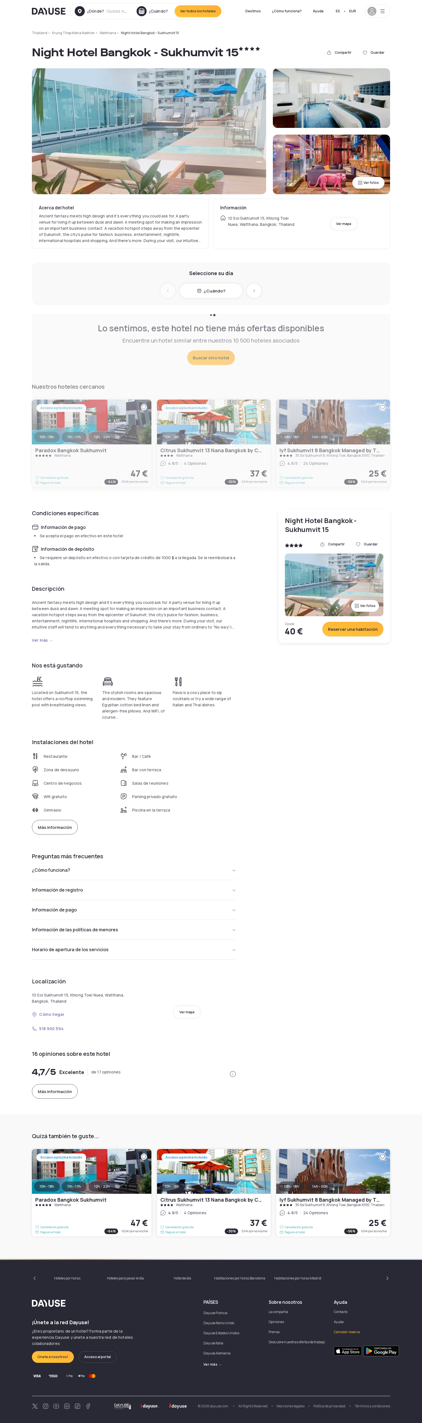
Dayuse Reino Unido (218, 1323)
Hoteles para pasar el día (125, 1278)
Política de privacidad (329, 1406)
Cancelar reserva (347, 1332)
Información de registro (134, 890)
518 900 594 (48, 1028)
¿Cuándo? (211, 291)
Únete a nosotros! (52, 1356)
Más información (55, 827)
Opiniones (276, 1321)
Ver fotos (368, 182)
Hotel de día (182, 1278)
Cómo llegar (48, 1014)
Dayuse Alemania (217, 1353)
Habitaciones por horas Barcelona (239, 1278)
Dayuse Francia (215, 1313)
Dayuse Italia (213, 1343)
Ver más (42, 640)
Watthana (108, 33)
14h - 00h (320, 1186)
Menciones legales (290, 1406)
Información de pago (134, 910)
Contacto (341, 1311)
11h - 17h (74, 1186)
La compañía (278, 1311)
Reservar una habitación (353, 629)
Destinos (253, 11)
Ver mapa (343, 223)
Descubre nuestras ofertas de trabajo (297, 1342)
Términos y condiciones (372, 1406)
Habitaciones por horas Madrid (297, 1278)
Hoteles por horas (67, 1278)
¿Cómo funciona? (287, 11)
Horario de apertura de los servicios (134, 949)
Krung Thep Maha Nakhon (73, 33)
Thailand (39, 33)
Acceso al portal (97, 1356)
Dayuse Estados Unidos (221, 1333)
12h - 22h (102, 1186)
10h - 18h (47, 1186)
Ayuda (318, 11)
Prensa (274, 1332)
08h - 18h (291, 1186)
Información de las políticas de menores (134, 930)
